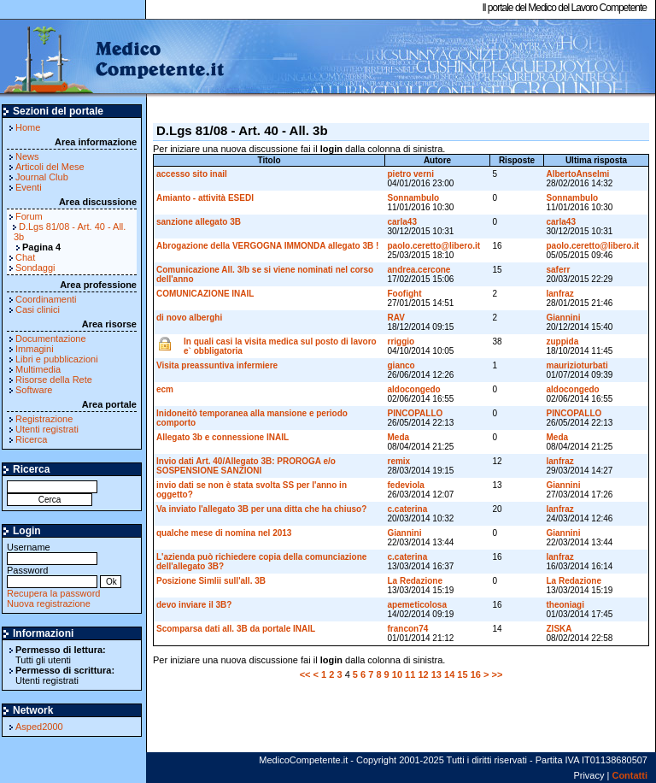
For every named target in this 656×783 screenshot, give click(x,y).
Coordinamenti (46, 299)
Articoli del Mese (50, 167)
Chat (25, 257)
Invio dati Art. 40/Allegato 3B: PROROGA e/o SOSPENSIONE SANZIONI (246, 465)
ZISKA (559, 628)
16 (476, 674)
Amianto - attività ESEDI (205, 198)
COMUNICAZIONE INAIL (205, 293)
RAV (396, 317)
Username (52, 552)
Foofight (405, 293)
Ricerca (31, 439)
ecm (164, 389)
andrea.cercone (419, 269)
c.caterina (408, 509)
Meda (399, 437)
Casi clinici (37, 309)
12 (423, 674)
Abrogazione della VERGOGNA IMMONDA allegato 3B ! (267, 245)
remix (399, 461)
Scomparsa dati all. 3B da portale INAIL (235, 628)
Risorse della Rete (53, 379)
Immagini (34, 349)
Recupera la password (53, 593)
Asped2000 (39, 726)
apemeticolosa (417, 604)
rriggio (401, 341)
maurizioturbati (577, 365)
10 (397, 674)
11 (410, 674)
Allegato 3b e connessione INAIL (222, 437)
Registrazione (44, 419)
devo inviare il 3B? (193, 604)
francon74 (408, 628)
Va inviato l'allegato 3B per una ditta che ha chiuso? (261, 509)
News (27, 156)
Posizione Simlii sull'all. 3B (211, 581)
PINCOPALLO (415, 413)
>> (496, 674)
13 (436, 674)
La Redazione (415, 581)
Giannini (564, 317)
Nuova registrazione (49, 603)
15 (462, 674)
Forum (29, 216)
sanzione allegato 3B (198, 222)
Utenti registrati (47, 429)
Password (52, 575)
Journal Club (41, 177)
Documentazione (50, 338)
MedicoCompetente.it (113, 58)
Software (33, 390)
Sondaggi (35, 267)
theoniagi (565, 604)
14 (449, 674)
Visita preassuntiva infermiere (217, 365)
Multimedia (38, 369)
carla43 (402, 222)
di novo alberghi (189, 317)
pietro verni (411, 174)
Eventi (28, 187)
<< (305, 674)
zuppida (563, 341)
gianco (401, 365)
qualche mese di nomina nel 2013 (223, 533)
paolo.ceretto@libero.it (434, 245)
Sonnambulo (414, 198)
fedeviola (406, 485)
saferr (559, 269)
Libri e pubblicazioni (56, 359)
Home (27, 127)
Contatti (629, 775)
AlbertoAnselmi (578, 174)
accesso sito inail (191, 174)
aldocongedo (414, 389)
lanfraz (560, 293)
